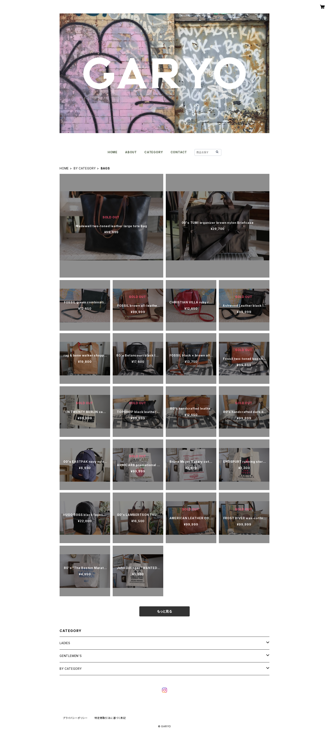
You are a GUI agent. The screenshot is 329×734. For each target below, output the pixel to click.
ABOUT (131, 152)
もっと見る (164, 611)
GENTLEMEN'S (71, 656)
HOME (113, 152)
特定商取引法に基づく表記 (110, 718)
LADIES (65, 643)
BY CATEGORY (85, 168)
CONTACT (179, 152)
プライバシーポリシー (75, 718)
